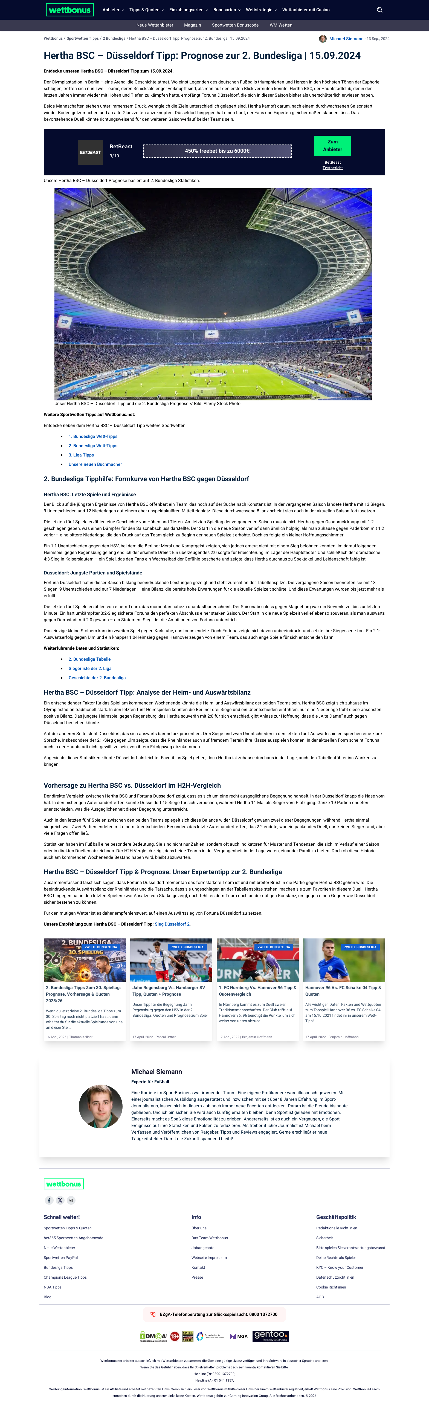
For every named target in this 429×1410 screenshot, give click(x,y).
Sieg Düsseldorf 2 (172, 924)
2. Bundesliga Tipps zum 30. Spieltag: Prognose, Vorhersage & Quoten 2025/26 (83, 994)
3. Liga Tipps (81, 455)
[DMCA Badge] (153, 1336)
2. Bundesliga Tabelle (90, 659)
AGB (320, 1297)
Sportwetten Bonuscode (235, 25)
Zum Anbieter (332, 145)
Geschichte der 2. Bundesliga (97, 678)
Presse (197, 1277)
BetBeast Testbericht (333, 165)
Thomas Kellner (80, 1037)
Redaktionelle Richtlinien (336, 1228)
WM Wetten (281, 25)
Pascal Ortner (166, 1037)
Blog (47, 1297)
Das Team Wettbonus (210, 1238)
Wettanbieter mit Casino (306, 10)
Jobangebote (203, 1248)
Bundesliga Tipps (58, 1267)
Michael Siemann (346, 39)
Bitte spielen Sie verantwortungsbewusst (350, 1248)
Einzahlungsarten (186, 10)
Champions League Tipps (65, 1277)
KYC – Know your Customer (339, 1267)
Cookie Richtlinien (331, 1287)
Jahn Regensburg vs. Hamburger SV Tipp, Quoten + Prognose (168, 991)
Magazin (192, 25)
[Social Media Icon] (49, 1200)
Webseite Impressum (209, 1258)
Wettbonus (53, 38)
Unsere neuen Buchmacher (95, 464)
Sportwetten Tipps (83, 38)
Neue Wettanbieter (155, 25)
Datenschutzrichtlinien (335, 1277)
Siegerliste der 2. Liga (90, 668)
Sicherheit (324, 1238)
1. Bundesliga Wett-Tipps (93, 436)
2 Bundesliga (114, 38)
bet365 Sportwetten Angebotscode (73, 1238)
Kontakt (198, 1267)
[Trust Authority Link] (210, 1336)
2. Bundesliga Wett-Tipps (93, 446)
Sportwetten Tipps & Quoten (68, 1228)
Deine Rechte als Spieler (336, 1258)
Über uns (199, 1228)
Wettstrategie (259, 10)
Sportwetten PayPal (61, 1258)
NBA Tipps (53, 1287)
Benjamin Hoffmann (257, 1037)
